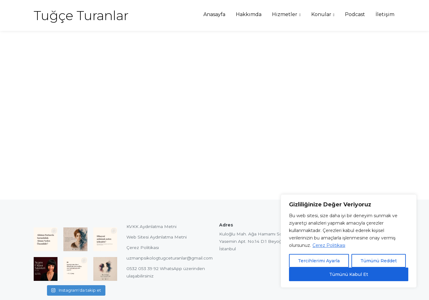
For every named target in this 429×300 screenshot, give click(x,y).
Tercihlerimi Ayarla (319, 261)
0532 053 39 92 (142, 268)
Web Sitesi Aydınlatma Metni (156, 237)
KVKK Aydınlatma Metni (151, 226)
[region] (349, 241)
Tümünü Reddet (378, 261)
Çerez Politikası (328, 245)
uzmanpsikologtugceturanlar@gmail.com (169, 258)
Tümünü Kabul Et (348, 274)
